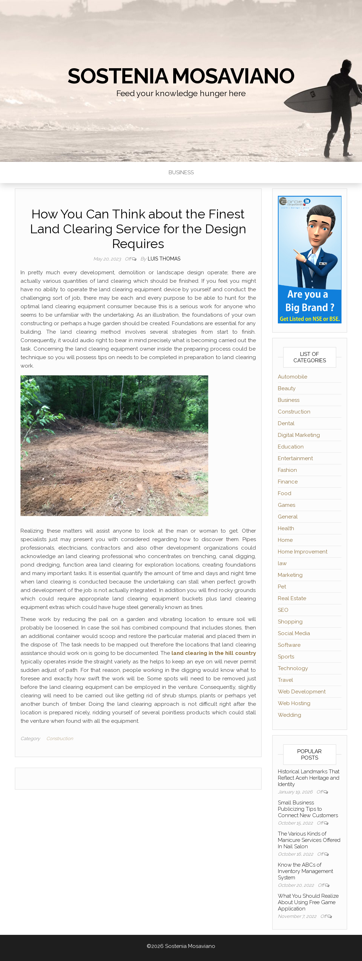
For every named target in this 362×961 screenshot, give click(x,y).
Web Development (302, 691)
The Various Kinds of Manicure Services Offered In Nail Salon (309, 840)
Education (291, 447)
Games (286, 505)
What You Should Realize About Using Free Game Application (308, 902)
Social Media (294, 633)
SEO (283, 610)
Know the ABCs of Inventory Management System (305, 871)
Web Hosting (294, 703)
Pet (282, 587)
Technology (293, 668)
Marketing (290, 575)
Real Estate (292, 598)
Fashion (287, 470)
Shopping (290, 622)
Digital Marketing (299, 435)
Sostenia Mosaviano (181, 76)
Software (289, 645)
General (288, 517)
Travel (285, 680)
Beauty (287, 388)
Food (284, 493)
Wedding (289, 715)
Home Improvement (302, 552)
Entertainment (295, 458)
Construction (59, 738)
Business (181, 172)
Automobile (292, 377)
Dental (286, 423)
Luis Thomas (164, 259)
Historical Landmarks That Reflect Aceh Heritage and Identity (308, 777)
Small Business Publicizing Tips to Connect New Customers (308, 809)
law (282, 563)
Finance (288, 482)
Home (285, 540)
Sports (286, 657)
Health (286, 528)
